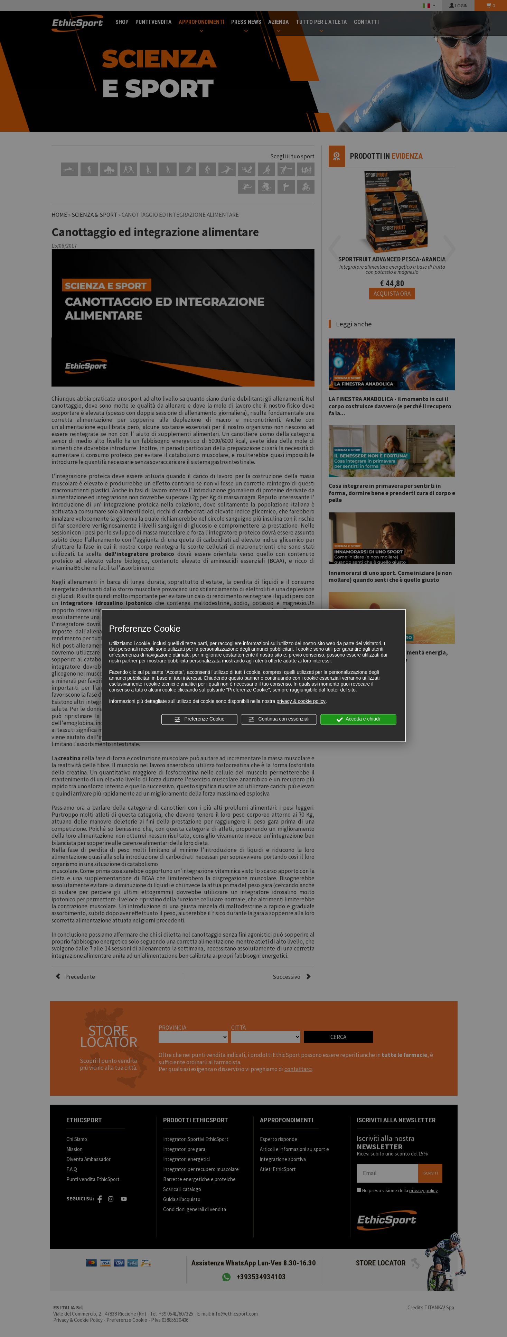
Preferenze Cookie (199, 719)
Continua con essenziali (279, 719)
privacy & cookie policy (301, 701)
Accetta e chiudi (358, 719)
